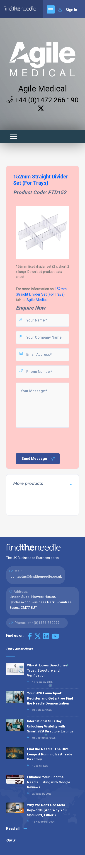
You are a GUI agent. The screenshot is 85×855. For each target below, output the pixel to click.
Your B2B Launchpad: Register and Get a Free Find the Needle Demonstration (50, 698)
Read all (16, 828)
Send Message (38, 458)
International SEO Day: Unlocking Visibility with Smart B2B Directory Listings (50, 726)
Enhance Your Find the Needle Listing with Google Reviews (48, 782)
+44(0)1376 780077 (44, 623)
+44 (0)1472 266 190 (42, 100)
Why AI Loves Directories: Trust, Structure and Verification (47, 670)
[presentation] (49, 440)
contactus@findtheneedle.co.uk (36, 577)
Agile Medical (42, 88)
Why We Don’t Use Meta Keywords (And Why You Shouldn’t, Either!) (47, 810)
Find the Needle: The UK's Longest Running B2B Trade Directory (49, 754)
